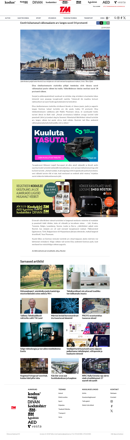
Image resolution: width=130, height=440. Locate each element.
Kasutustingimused (88, 397)
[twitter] (101, 23)
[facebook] (98, 23)
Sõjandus (52, 18)
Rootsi (62, 251)
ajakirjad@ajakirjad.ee (64, 434)
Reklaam (113, 393)
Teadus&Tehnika (70, 18)
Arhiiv (84, 393)
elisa (58, 251)
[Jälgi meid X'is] (124, 18)
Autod (7, 18)
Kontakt (113, 397)
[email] (108, 23)
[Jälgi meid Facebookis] (121, 18)
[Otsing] (115, 18)
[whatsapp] (104, 23)
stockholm (51, 251)
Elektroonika (23, 18)
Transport (88, 18)
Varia (102, 18)
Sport (38, 18)
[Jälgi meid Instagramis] (118, 18)
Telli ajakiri (96, 6)
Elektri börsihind (88, 405)
